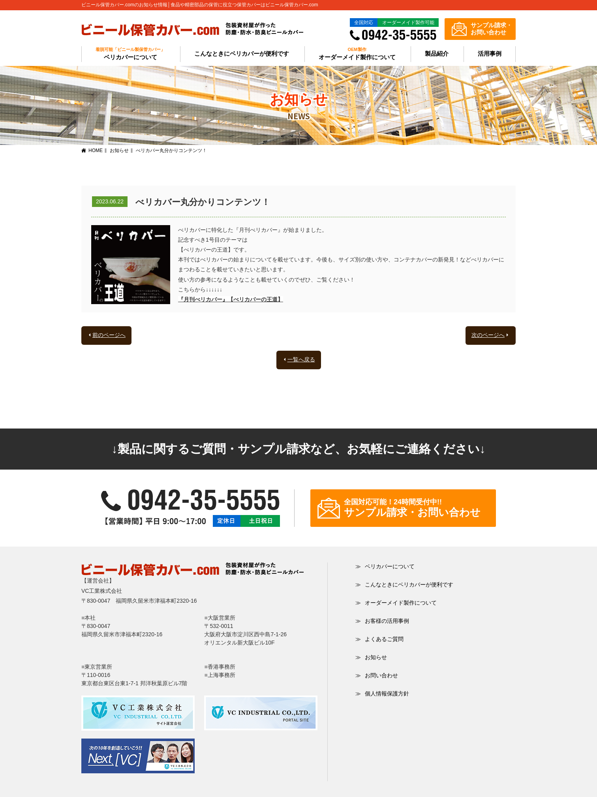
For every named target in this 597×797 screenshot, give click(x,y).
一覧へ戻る (301, 359)
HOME (95, 150)
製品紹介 (437, 53)
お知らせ (119, 150)
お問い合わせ (376, 675)
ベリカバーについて (385, 566)
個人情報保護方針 (382, 693)
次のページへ (488, 335)
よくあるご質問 (379, 639)
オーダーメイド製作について (396, 603)
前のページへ (109, 335)
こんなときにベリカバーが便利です (241, 53)
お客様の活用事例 (382, 621)
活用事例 (489, 53)
